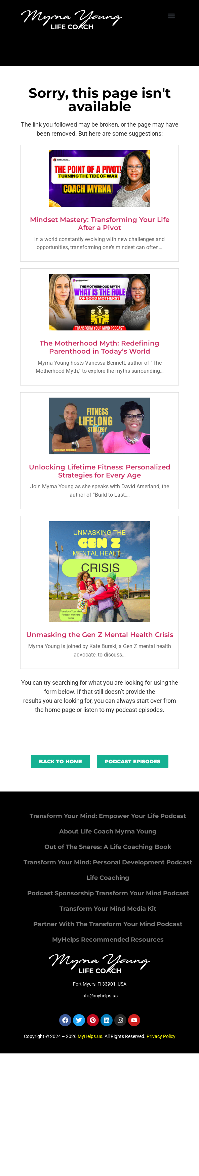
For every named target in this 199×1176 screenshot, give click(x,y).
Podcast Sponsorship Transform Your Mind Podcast (108, 893)
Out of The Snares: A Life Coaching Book (107, 847)
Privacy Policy (161, 1036)
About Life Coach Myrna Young (108, 831)
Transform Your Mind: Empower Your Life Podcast (108, 816)
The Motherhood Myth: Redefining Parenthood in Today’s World (99, 347)
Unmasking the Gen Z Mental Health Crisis (99, 635)
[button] (171, 15)
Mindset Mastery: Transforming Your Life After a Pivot (99, 224)
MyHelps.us (90, 1036)
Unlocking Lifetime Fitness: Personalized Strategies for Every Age (99, 471)
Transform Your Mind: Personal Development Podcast (108, 862)
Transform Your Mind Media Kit (107, 908)
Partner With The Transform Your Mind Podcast (108, 924)
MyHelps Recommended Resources (108, 939)
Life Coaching (107, 877)
